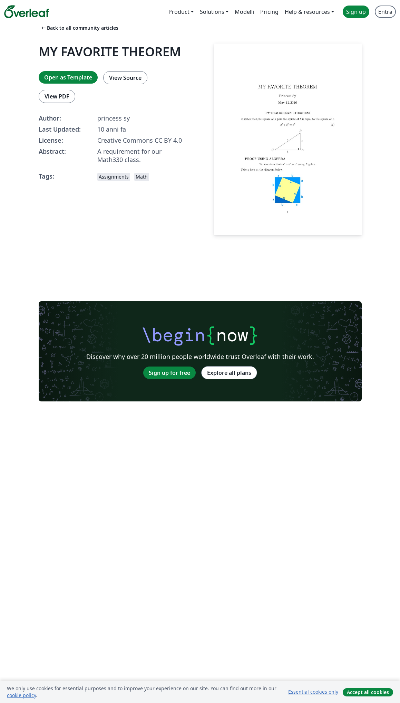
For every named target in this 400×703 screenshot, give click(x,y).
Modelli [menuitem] (244, 12)
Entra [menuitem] (385, 12)
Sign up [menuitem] (356, 12)
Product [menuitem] (178, 12)
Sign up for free (169, 373)
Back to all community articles (79, 28)
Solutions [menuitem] (212, 12)
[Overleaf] (26, 11)
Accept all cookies (368, 692)
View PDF (57, 96)
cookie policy (21, 695)
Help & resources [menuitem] (307, 12)
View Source (125, 78)
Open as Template (68, 77)
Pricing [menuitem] (269, 12)
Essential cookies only (313, 691)
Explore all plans (229, 373)
